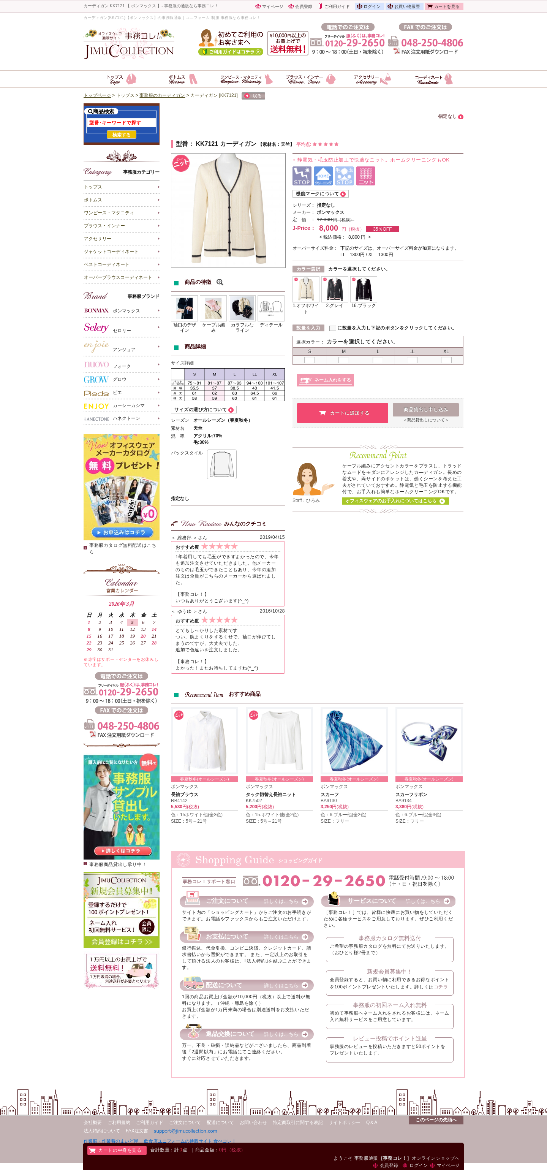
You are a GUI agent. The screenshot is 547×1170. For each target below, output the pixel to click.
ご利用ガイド (337, 6)
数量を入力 (308, 328)
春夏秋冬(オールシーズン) (204, 779)
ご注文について (185, 1122)
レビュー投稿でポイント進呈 (390, 1038)
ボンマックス (112, 310)
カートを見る (447, 6)
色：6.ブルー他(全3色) (418, 814)
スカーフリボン (411, 794)
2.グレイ (334, 305)
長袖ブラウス (184, 794)
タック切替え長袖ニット (271, 794)
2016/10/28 (272, 611)
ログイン (372, 6)
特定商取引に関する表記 (298, 1122)
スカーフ (330, 794)
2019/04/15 (272, 537)
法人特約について (102, 1131)
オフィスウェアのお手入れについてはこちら (390, 500)
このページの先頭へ (436, 1120)
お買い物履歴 (407, 6)
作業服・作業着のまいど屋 (111, 1140)
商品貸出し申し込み (426, 409)
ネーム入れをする (333, 380)
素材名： (271, 144)
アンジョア (110, 346)
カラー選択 (309, 269)
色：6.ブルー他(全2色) (344, 814)
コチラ (441, 987)
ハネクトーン (112, 419)
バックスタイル (187, 453)
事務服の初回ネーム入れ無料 (390, 1005)
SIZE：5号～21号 (189, 821)
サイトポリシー (344, 1122)
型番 (182, 144)
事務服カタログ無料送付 (390, 938)
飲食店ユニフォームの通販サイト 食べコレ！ (190, 1140)
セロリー (107, 327)
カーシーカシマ (114, 406)
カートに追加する (350, 413)
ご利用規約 (119, 1122)
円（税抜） (343, 219)
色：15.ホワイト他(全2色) (272, 814)
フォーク (107, 364)
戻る (253, 96)
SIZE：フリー (335, 821)
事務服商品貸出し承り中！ (118, 864)
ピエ (103, 393)
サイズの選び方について (200, 409)
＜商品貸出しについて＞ (426, 420)
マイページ (272, 6)
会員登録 (303, 6)
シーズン (180, 420)
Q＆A (371, 1122)
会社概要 (93, 1122)
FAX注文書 (137, 1131)
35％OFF (382, 229)
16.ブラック (363, 305)
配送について (220, 1122)
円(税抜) (190, 806)
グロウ (105, 379)
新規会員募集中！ (390, 971)
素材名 (178, 428)
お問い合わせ (253, 1122)
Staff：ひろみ (306, 500)
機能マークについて (317, 193)
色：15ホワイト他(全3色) (197, 814)
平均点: (317, 144)
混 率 (178, 436)
